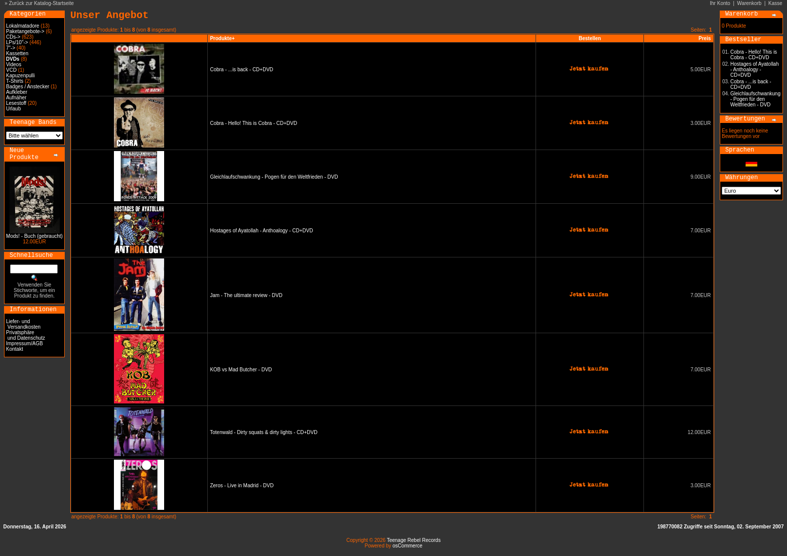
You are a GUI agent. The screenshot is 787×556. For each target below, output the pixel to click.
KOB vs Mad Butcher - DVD (241, 369)
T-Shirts (14, 81)
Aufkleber (16, 92)
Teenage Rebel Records (414, 540)
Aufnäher (16, 97)
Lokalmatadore (22, 26)
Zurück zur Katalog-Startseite (41, 3)
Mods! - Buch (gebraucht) (34, 236)
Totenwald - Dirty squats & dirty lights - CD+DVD (263, 432)
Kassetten (17, 53)
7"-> (10, 48)
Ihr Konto (720, 3)
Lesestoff (16, 103)
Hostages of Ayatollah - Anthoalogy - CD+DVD (261, 230)
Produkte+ (222, 38)
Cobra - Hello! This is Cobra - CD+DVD (253, 123)
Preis (705, 38)
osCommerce (407, 545)
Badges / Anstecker (27, 86)
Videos (13, 64)
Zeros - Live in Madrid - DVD (242, 485)
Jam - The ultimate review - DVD (246, 295)
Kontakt (14, 349)
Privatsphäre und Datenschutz (25, 335)
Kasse (775, 3)
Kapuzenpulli (20, 75)
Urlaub (13, 108)
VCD (11, 70)
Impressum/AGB (24, 343)
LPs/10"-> (17, 42)
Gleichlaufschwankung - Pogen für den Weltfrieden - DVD (274, 177)
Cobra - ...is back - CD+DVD (241, 69)
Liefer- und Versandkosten (23, 324)
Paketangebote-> (25, 31)
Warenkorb (749, 3)
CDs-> (13, 37)
